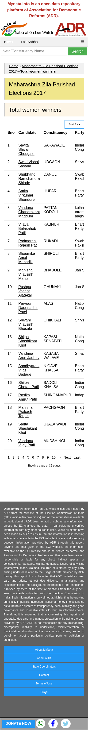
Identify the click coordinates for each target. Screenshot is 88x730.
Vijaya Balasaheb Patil (27, 228)
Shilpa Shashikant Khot (27, 341)
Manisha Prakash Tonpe (25, 412)
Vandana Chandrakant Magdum (29, 212)
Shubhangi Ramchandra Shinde (29, 178)
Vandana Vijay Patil (26, 443)
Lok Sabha (29, 42)
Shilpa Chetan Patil (28, 385)
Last (77, 457)
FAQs (43, 692)
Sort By (74, 124)
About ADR (44, 658)
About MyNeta (44, 649)
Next (68, 457)
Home (8, 42)
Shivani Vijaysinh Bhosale (25, 324)
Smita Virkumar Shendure (26, 195)
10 (54, 457)
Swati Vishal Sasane (28, 164)
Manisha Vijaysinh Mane (25, 274)
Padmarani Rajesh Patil (28, 243)
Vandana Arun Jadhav (28, 355)
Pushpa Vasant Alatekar (25, 291)
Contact (44, 675)
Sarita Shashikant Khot (27, 428)
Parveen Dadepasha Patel (28, 307)
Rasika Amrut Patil (27, 397)
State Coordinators (44, 666)
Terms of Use (44, 683)
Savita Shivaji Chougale (26, 149)
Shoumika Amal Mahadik (26, 257)
